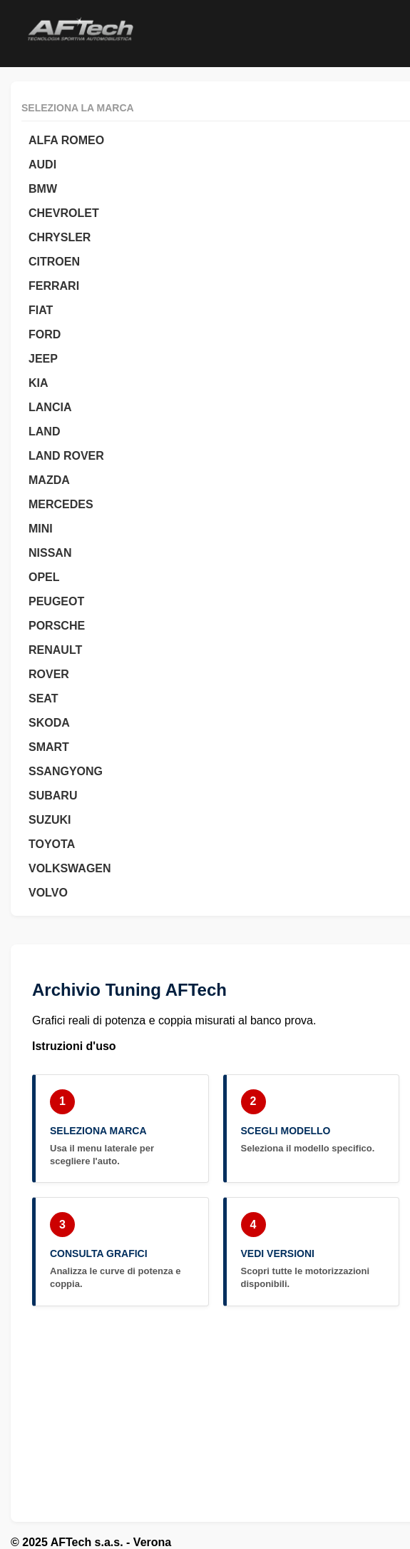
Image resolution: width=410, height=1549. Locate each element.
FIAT (41, 310)
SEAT (43, 698)
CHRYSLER (60, 237)
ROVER (49, 674)
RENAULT (55, 650)
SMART (49, 747)
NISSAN (50, 553)
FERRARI (54, 286)
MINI (41, 529)
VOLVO (48, 893)
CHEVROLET (64, 213)
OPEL (44, 577)
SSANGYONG (66, 771)
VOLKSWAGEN (70, 868)
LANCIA (50, 407)
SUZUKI (50, 820)
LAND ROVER (66, 456)
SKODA (49, 723)
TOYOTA (52, 844)
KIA (38, 383)
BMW (43, 189)
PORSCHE (57, 626)
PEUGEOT (56, 601)
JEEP (43, 359)
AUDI (42, 164)
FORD (45, 334)
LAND (44, 431)
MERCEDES (61, 504)
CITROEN (54, 262)
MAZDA (49, 480)
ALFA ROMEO (66, 140)
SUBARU (53, 795)
